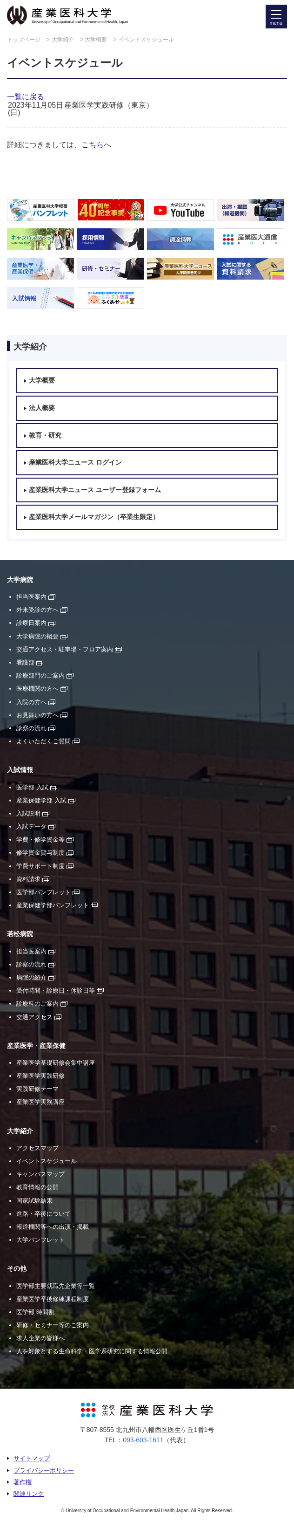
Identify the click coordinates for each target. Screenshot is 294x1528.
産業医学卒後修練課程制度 (52, 1298)
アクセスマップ (37, 1147)
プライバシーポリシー (43, 1470)
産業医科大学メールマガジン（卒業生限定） (94, 517)
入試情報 (20, 770)
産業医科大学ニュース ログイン (75, 462)
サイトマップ (31, 1458)
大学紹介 (63, 39)
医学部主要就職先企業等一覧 (55, 1285)
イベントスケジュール (46, 1161)
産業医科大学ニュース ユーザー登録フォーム (95, 489)
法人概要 (42, 407)
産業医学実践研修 (40, 1075)
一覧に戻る (25, 97)
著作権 (22, 1482)
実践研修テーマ (37, 1088)
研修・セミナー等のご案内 (52, 1325)
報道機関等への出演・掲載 (52, 1226)
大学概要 (96, 39)
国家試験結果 (34, 1200)
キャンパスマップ (40, 1174)
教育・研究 (45, 435)
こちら (92, 145)
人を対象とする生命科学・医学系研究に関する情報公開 (91, 1351)
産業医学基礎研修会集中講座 (55, 1062)
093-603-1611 (143, 1440)
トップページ (23, 39)
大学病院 (20, 579)
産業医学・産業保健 (36, 1045)
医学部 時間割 (35, 1312)
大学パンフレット (40, 1239)
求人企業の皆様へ (40, 1338)
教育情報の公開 (37, 1187)
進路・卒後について (43, 1213)
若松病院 (20, 934)
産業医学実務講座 (40, 1101)
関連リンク (28, 1493)
